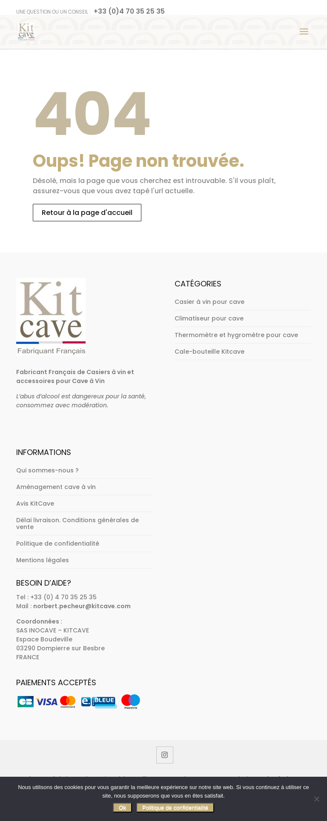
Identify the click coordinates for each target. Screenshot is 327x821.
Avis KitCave (35, 503)
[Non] (316, 799)
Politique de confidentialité (57, 543)
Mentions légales (42, 560)
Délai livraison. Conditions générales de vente (77, 523)
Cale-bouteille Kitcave (209, 351)
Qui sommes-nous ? (47, 470)
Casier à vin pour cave (209, 302)
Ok (122, 807)
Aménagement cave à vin (56, 487)
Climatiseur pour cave (209, 318)
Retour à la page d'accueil (87, 212)
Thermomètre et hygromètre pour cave (236, 335)
